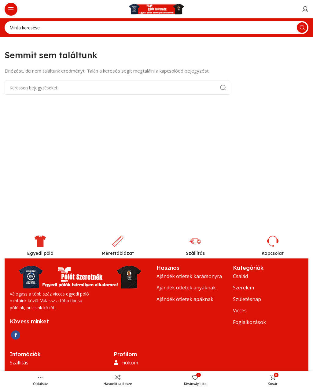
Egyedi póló (40, 253)
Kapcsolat (273, 253)
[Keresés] (156, 27)
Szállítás (195, 253)
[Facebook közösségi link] (15, 335)
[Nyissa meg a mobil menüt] (11, 9)
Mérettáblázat (118, 253)
